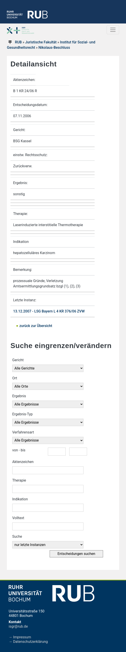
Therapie (19, 480)
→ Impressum (20, 637)
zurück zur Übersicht (35, 326)
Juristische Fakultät (41, 42)
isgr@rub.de (18, 626)
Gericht (18, 360)
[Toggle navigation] (113, 29)
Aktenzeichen (23, 462)
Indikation (20, 499)
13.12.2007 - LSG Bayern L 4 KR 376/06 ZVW (49, 311)
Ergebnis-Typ (22, 414)
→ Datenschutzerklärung (28, 641)
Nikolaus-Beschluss (54, 47)
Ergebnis (19, 396)
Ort (14, 378)
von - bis (18, 450)
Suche (17, 536)
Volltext (18, 518)
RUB (18, 42)
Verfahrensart (23, 432)
